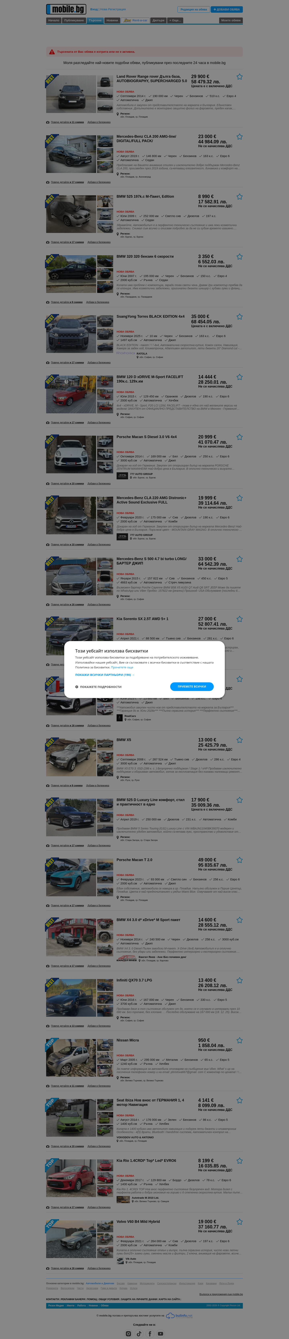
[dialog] (144, 669)
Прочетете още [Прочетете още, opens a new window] (122, 667)
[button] (144, 674)
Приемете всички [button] (191, 686)
